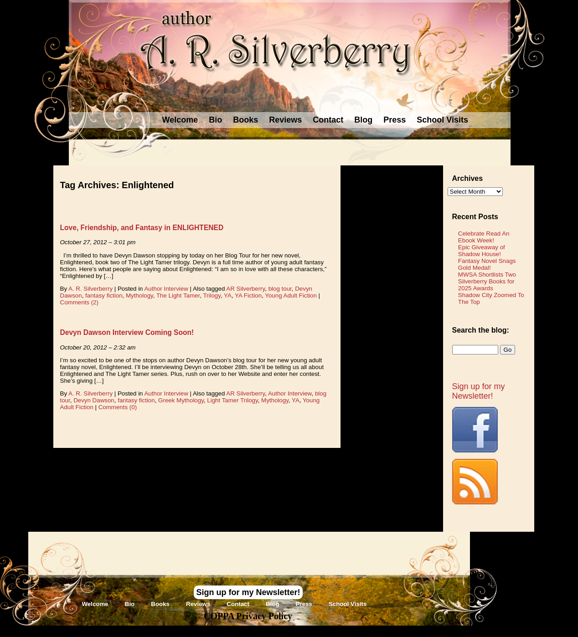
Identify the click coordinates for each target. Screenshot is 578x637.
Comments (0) (117, 407)
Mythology (139, 295)
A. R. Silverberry (90, 288)
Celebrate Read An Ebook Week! (484, 237)
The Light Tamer (178, 295)
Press (394, 119)
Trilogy (212, 295)
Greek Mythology (181, 400)
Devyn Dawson (93, 400)
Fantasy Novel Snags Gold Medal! (487, 264)
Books (245, 119)
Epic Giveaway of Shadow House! (481, 250)
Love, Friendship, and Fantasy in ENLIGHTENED (142, 227)
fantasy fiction (104, 295)
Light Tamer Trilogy (232, 400)
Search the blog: (480, 330)
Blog (363, 119)
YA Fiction (248, 295)
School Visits (442, 119)
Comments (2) (79, 302)
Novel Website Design (357, 630)
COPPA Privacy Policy (248, 616)
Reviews (285, 119)
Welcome (180, 119)
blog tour (280, 288)
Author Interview (166, 288)
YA (228, 295)
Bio (215, 119)
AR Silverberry (245, 288)
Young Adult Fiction (291, 295)
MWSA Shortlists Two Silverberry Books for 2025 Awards (487, 281)
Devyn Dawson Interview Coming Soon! (127, 332)
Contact (328, 119)
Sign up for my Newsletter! (478, 391)
